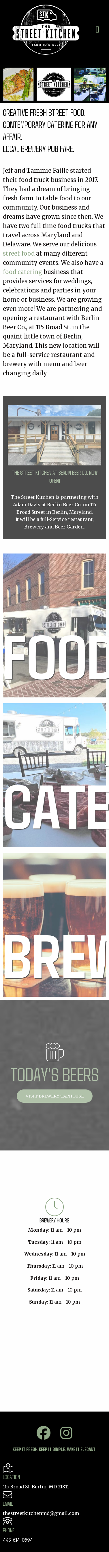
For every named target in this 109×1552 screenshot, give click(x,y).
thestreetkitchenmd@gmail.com (41, 1513)
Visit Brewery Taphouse (55, 1096)
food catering (22, 271)
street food (19, 253)
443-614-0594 (18, 1540)
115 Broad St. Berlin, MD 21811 (36, 1487)
